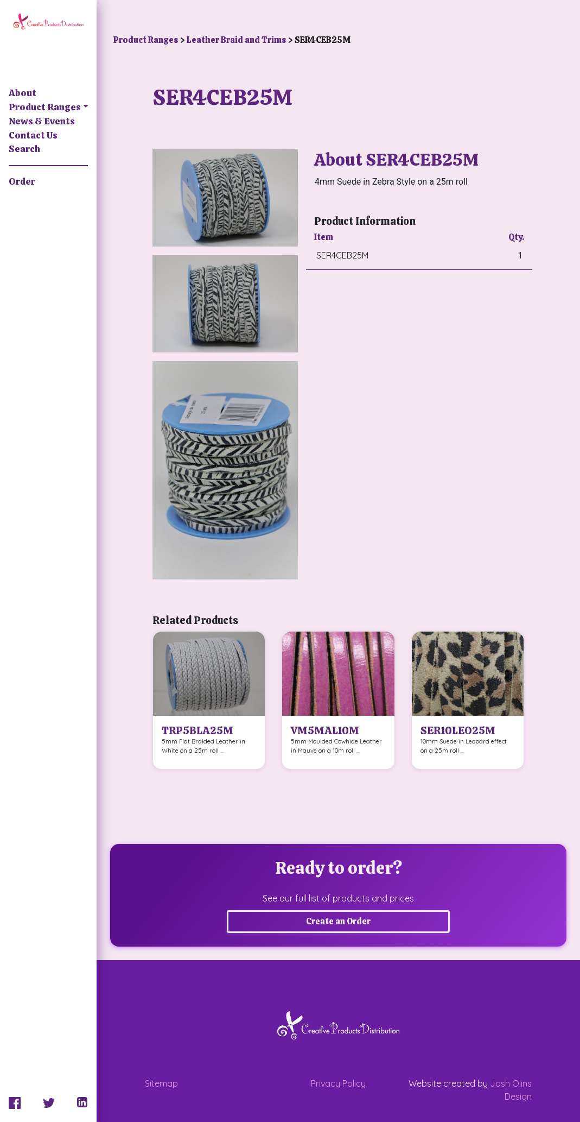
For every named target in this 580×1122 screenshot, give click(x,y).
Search (24, 149)
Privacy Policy (338, 1083)
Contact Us (33, 135)
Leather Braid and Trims (237, 40)
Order (22, 181)
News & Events (42, 121)
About (22, 93)
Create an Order (338, 921)
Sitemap (161, 1083)
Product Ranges (45, 107)
